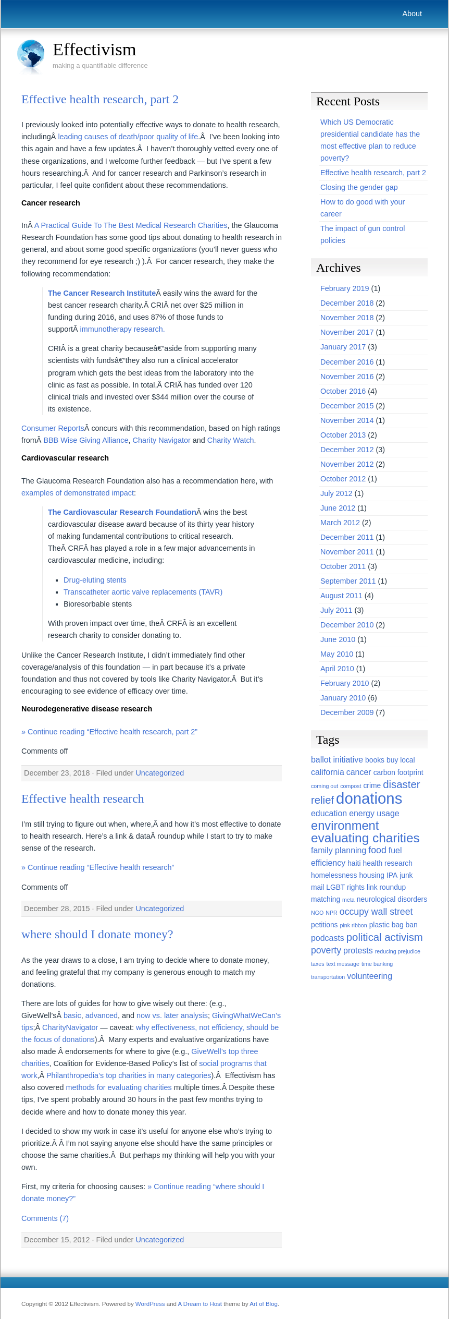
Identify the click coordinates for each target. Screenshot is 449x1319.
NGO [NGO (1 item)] (317, 913)
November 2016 (346, 376)
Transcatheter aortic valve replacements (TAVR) (143, 592)
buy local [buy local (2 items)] (400, 760)
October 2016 (343, 391)
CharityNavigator (70, 1027)
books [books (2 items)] (374, 760)
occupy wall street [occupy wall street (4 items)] (376, 911)
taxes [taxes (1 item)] (317, 964)
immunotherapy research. (122, 329)
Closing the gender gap (359, 187)
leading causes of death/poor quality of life (128, 136)
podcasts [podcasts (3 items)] (327, 938)
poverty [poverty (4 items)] (326, 950)
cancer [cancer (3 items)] (358, 772)
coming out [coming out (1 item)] (324, 786)
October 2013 (343, 435)
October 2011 (343, 566)
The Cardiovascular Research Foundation (122, 512)
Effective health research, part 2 (100, 99)
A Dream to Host (200, 1304)
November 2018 (346, 317)
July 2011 (336, 610)
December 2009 (346, 712)
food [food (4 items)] (377, 850)
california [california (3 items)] (327, 772)
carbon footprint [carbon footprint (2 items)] (398, 772)
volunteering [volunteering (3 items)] (369, 976)
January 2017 (343, 347)
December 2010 (346, 625)
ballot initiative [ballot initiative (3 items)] (337, 759)
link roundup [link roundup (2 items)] (386, 887)
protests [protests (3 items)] (358, 950)
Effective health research (82, 798)
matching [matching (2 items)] (325, 899)
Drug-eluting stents (95, 580)
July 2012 (336, 493)
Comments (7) (45, 1218)
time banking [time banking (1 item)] (377, 964)
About (412, 13)
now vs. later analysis (172, 1015)
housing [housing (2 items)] (371, 875)
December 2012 (346, 449)
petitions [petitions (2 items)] (324, 925)
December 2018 (346, 303)
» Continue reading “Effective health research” (97, 867)
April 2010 (337, 668)
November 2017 (346, 332)
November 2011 (346, 552)
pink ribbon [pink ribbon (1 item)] (353, 925)
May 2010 (336, 654)
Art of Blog (264, 1304)
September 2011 (348, 581)
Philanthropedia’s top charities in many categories (128, 1075)
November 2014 (346, 420)
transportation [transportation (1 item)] (328, 977)
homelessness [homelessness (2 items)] (334, 875)
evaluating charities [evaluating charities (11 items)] (365, 838)
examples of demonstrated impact (77, 493)
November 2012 (346, 464)
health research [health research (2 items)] (388, 863)
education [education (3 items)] (329, 813)
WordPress (150, 1304)
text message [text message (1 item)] (342, 964)
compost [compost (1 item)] (350, 786)
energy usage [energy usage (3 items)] (374, 813)
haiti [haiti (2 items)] (353, 863)
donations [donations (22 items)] (369, 798)
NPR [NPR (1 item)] (332, 913)
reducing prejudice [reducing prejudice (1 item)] (397, 951)
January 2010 (343, 698)
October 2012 (343, 479)
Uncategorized (159, 773)
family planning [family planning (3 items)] (338, 850)
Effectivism (94, 49)
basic (72, 1015)
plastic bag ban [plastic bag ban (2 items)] (393, 925)
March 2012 (340, 522)
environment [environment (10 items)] (345, 825)
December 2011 (346, 537)
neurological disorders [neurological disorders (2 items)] (392, 899)
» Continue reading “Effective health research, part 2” (109, 732)
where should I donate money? (97, 934)
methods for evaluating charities (119, 1087)
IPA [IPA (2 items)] (391, 875)
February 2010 (344, 683)
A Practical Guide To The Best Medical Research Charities (131, 225)
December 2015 (346, 406)
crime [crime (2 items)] (372, 785)
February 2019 (344, 288)
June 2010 (337, 639)
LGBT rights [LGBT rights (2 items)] (345, 887)
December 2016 (346, 362)
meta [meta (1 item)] (348, 900)
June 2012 (337, 508)
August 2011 (341, 595)
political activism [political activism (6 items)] (384, 937)
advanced (101, 1015)
